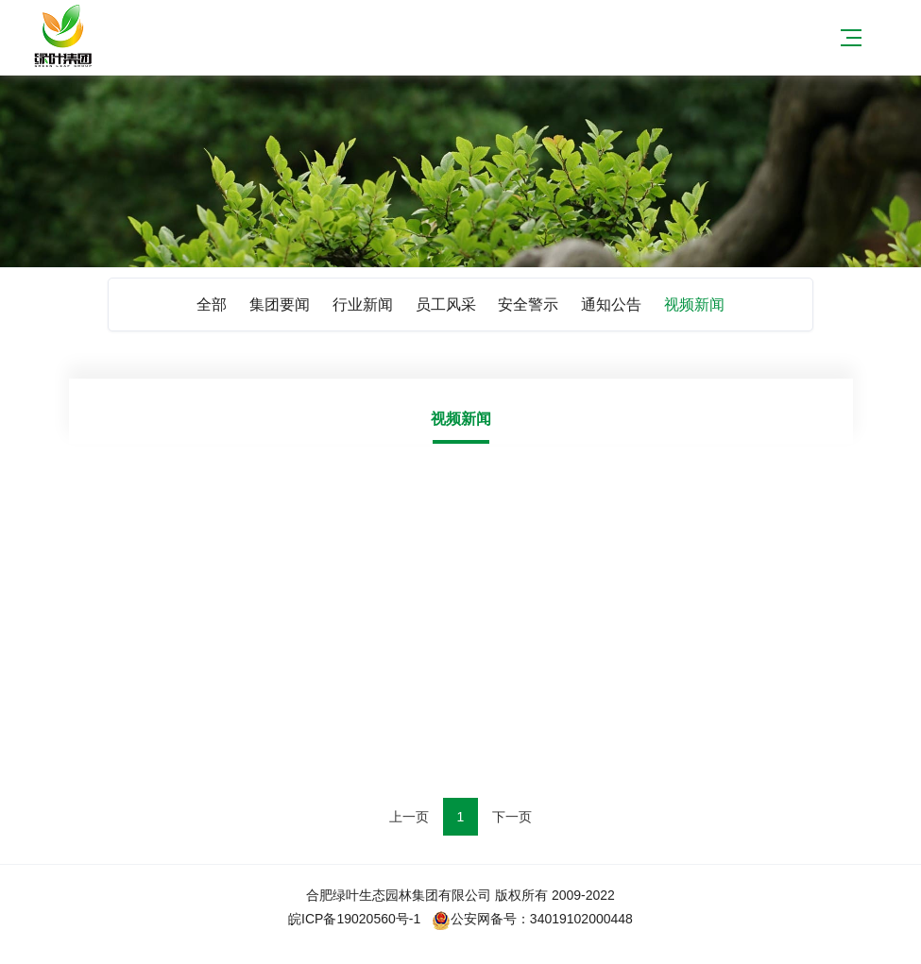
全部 (211, 304)
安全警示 (528, 304)
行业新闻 (363, 304)
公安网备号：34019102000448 (532, 918)
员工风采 (446, 304)
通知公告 (611, 304)
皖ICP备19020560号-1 (354, 918)
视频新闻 (694, 304)
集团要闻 (279, 304)
